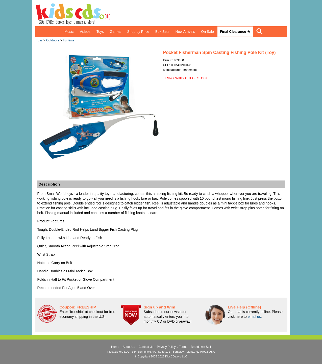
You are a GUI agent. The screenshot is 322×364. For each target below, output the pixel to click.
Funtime (69, 40)
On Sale (207, 32)
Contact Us (146, 347)
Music (69, 32)
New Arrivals (185, 32)
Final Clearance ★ (235, 32)
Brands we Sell (201, 347)
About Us (129, 347)
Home (115, 347)
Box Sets (162, 32)
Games (115, 32)
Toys (100, 32)
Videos (85, 32)
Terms (183, 347)
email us (254, 317)
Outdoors (52, 40)
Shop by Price (138, 32)
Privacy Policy (166, 347)
